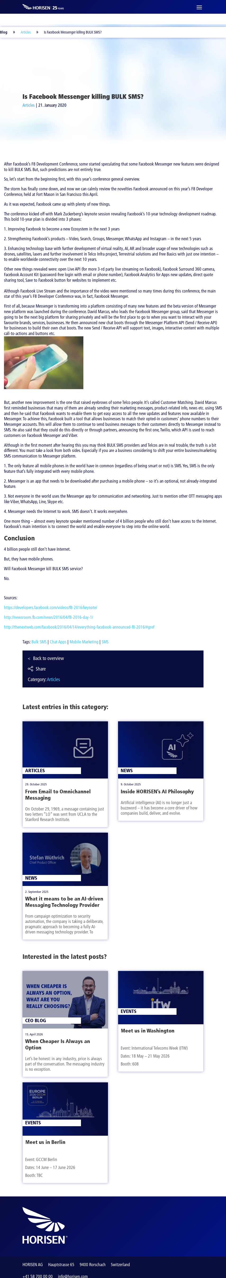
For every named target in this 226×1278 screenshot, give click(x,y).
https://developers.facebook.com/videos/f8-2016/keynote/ (50, 607)
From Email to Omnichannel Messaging (58, 794)
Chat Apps (58, 641)
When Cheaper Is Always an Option (57, 1044)
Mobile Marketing (84, 641)
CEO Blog (35, 1020)
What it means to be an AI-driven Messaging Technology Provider (64, 901)
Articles (26, 32)
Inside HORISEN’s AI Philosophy (157, 791)
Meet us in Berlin (45, 1142)
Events (33, 1122)
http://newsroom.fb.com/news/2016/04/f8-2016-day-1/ (48, 617)
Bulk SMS (39, 641)
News (31, 878)
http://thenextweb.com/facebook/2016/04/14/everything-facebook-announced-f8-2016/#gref (79, 627)
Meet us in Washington (147, 1030)
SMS (105, 641)
